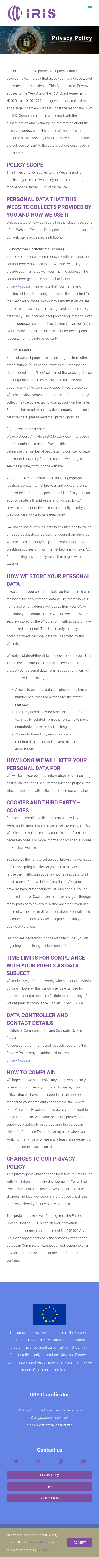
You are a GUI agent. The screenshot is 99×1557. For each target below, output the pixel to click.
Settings (43, 1550)
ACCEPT (80, 1542)
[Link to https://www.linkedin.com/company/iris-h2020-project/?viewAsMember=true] (38, 1461)
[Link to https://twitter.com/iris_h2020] (15, 1461)
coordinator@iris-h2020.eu (54, 1425)
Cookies (18, 848)
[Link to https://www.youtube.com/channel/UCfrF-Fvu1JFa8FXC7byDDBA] (83, 1461)
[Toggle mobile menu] (90, 7)
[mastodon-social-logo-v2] (61, 1460)
